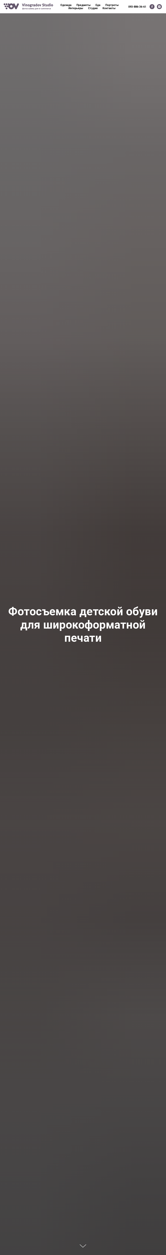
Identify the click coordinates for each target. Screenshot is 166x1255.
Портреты (112, 5)
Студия (93, 8)
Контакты (109, 8)
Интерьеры (75, 8)
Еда (98, 5)
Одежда (65, 5)
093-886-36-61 (137, 6)
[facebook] (152, 6)
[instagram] (159, 6)
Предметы (83, 5)
